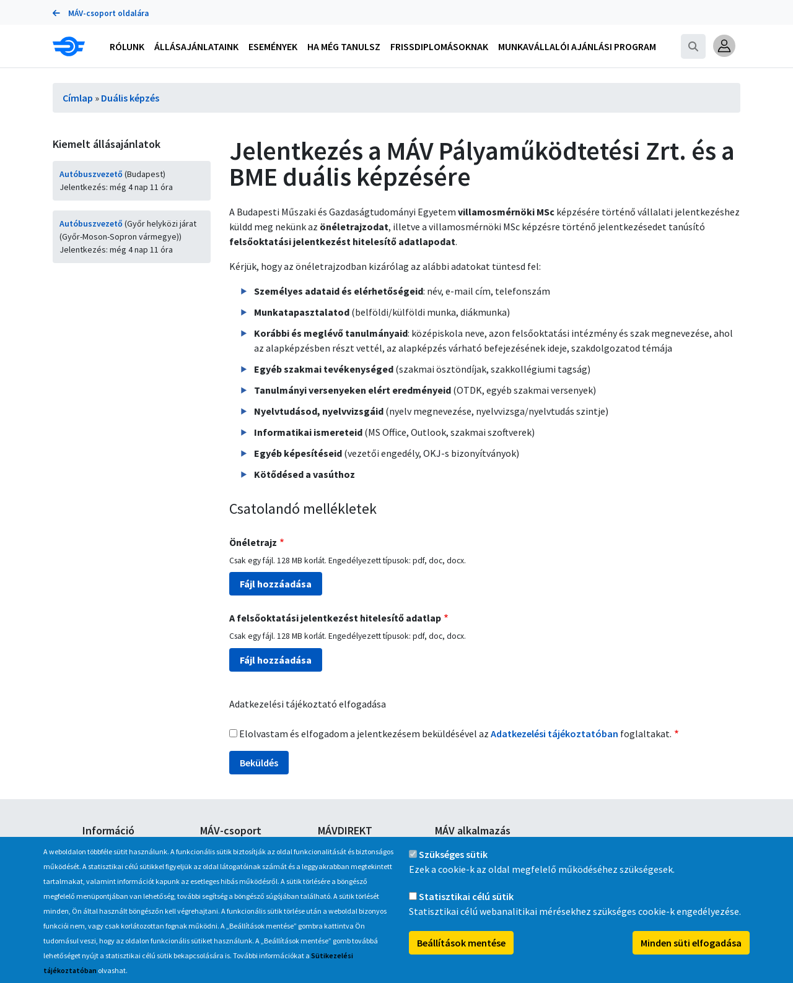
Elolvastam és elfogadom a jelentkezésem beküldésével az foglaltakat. (455, 733)
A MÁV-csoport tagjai (239, 848)
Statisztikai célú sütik (466, 909)
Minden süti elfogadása (691, 956)
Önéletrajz (253, 542)
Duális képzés (130, 98)
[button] (724, 46)
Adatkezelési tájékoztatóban (554, 733)
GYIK (90, 848)
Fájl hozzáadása (276, 584)
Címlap (78, 98)
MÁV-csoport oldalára (101, 13)
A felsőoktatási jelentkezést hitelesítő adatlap (335, 618)
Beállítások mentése (461, 956)
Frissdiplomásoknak (439, 46)
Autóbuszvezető (91, 174)
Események (272, 46)
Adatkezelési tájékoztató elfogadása (307, 704)
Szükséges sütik (453, 867)
